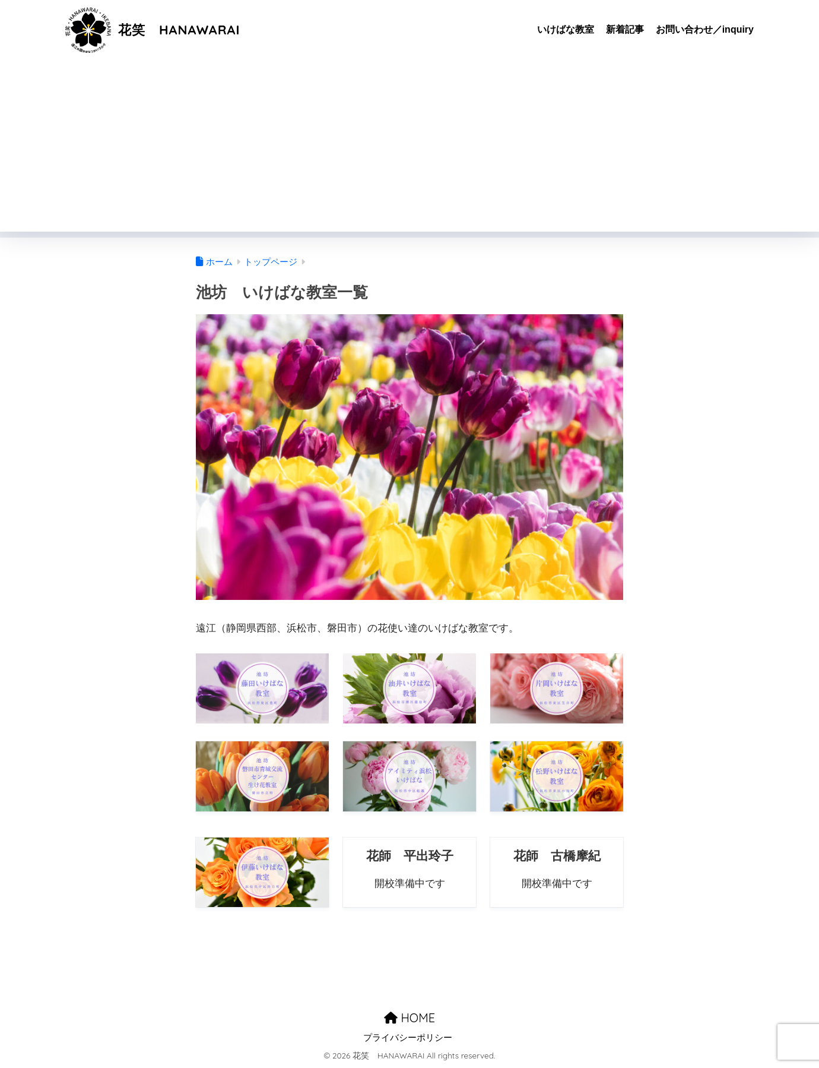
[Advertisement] (409, 148)
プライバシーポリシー (407, 1037)
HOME (409, 1017)
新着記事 (625, 29)
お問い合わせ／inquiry (705, 29)
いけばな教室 (565, 29)
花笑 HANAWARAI (154, 29)
